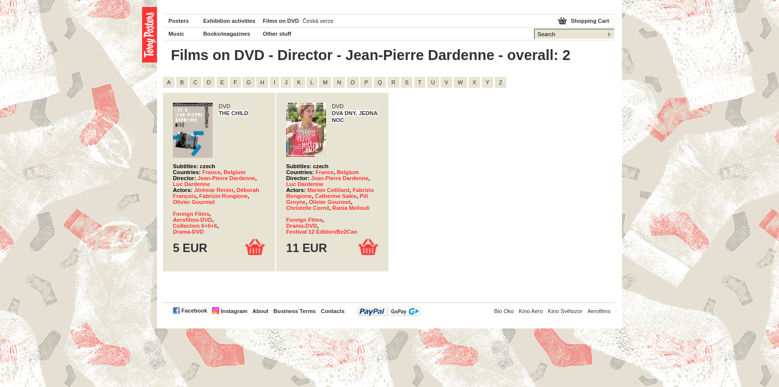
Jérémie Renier (214, 190)
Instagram (234, 311)
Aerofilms (599, 311)
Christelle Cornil (307, 208)
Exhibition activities (229, 21)
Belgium (234, 172)
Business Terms (294, 311)
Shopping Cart (590, 21)
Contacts (333, 311)
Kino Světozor (565, 311)
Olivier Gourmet (194, 202)
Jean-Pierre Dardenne (226, 178)
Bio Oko (504, 311)
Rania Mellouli (351, 208)
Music (176, 34)
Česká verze (318, 21)
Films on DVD (281, 21)
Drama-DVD (188, 232)
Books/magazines (226, 34)
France (211, 172)
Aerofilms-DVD (192, 220)
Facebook (194, 311)
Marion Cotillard (328, 190)
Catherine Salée (336, 196)
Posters (178, 21)
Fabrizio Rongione (223, 196)
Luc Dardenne (191, 184)
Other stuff (277, 34)
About (260, 311)
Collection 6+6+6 (195, 226)
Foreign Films (191, 214)
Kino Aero (531, 311)
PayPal (388, 311)
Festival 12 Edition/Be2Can (321, 232)
